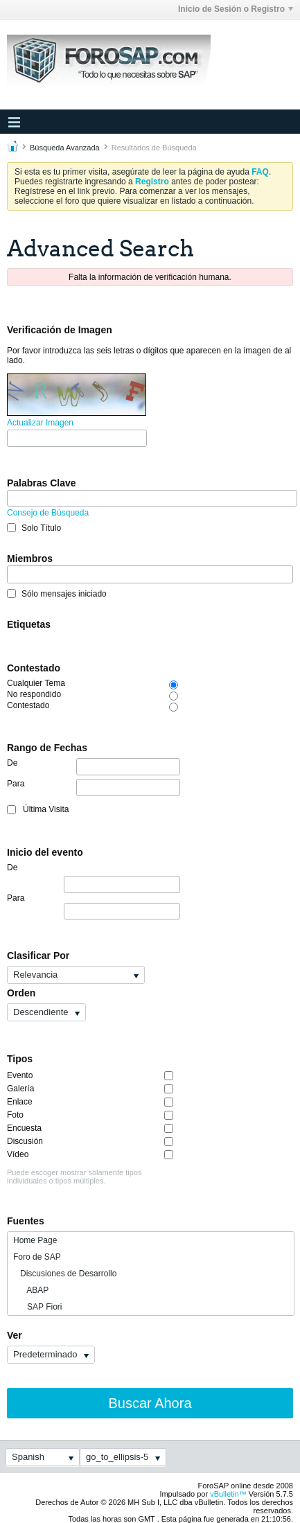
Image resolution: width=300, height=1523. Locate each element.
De (93, 766)
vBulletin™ (228, 1494)
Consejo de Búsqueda (48, 513)
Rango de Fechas (47, 747)
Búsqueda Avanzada (65, 147)
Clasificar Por (38, 955)
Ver (14, 1335)
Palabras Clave (41, 482)
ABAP (30, 1290)
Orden (21, 992)
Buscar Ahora (149, 1403)
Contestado (33, 668)
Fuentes (25, 1220)
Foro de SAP (37, 1257)
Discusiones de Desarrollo (64, 1273)
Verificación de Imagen (59, 329)
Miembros (30, 558)
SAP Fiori (37, 1307)
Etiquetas (29, 624)
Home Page (35, 1240)
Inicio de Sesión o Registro (235, 9)
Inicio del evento (45, 852)
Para (93, 787)
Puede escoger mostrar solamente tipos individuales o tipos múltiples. (74, 1176)
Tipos (20, 1058)
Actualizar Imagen (40, 423)
